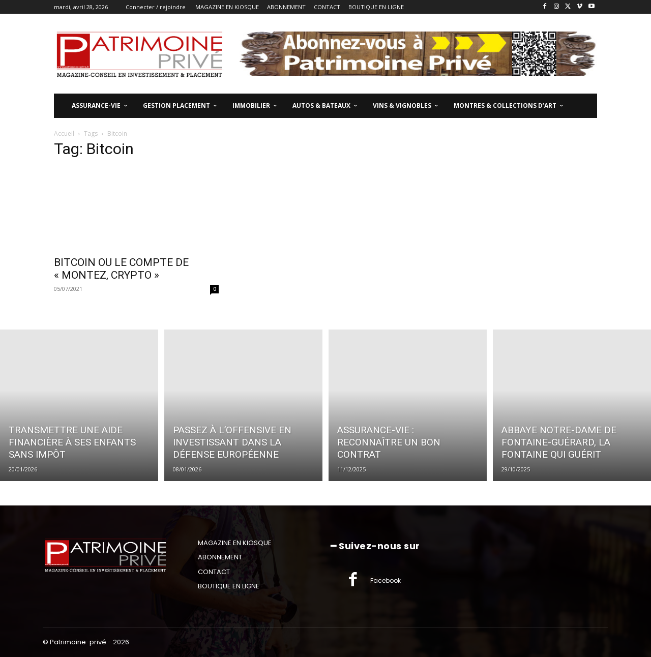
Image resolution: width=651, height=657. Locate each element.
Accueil (64, 133)
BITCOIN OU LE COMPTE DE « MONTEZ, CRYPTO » (121, 268)
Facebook (385, 580)
